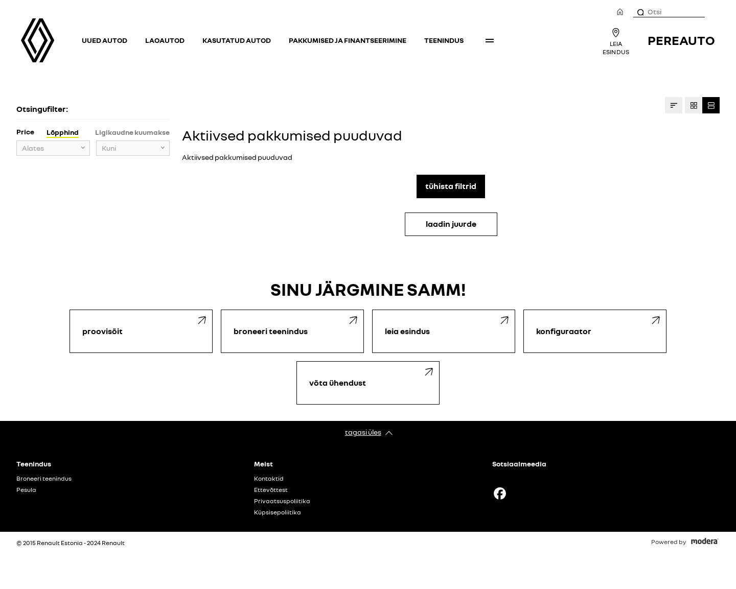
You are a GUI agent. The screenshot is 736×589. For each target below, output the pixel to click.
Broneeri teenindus (44, 479)
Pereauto (681, 40)
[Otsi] (640, 11)
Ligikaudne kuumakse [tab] (132, 132)
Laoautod (165, 40)
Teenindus (444, 40)
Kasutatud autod (236, 40)
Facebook (500, 493)
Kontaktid (269, 479)
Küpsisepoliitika (277, 512)
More (489, 40)
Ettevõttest (271, 490)
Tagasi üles (363, 432)
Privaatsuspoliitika (282, 501)
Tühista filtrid (450, 186)
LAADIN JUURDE (451, 224)
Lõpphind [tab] (63, 132)
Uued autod (104, 40)
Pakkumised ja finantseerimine (347, 40)
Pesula (26, 490)
